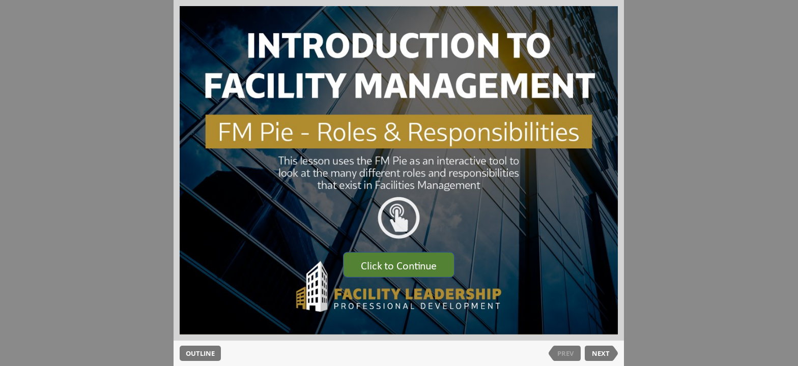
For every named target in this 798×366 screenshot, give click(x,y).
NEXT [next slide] (601, 353)
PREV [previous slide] (565, 353)
